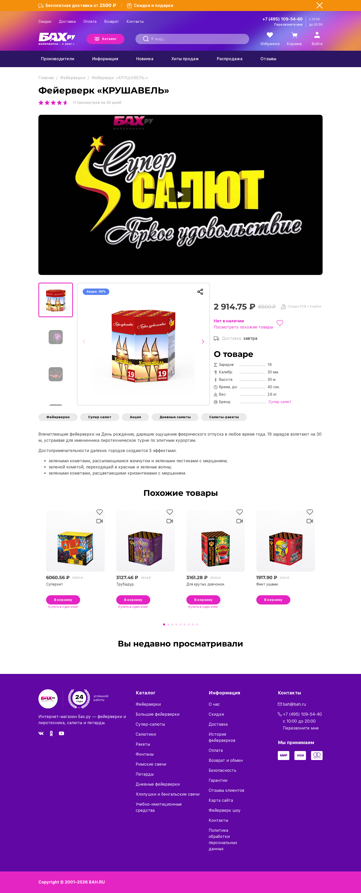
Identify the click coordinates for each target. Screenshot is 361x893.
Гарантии (218, 780)
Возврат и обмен (226, 760)
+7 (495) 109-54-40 (282, 19)
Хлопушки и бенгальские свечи (167, 794)
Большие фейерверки (157, 714)
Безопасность (222, 770)
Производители (57, 58)
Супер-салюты (150, 724)
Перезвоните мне (288, 24)
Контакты (135, 21)
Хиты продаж (185, 58)
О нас (214, 704)
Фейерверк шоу (225, 810)
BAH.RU (97, 882)
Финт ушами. (267, 584)
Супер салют (99, 417)
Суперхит (54, 584)
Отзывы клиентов (226, 790)
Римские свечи (151, 764)
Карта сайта (221, 800)
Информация (105, 58)
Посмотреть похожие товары (243, 327)
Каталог (109, 39)
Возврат (111, 21)
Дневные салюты (175, 417)
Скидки (44, 21)
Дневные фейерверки (158, 784)
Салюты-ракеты (224, 417)
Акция (135, 417)
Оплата (90, 21)
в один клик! (63, 607)
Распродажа (229, 58)
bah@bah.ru (294, 704)
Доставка (67, 21)
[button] (85, 344)
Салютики (146, 734)
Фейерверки (58, 417)
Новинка (144, 58)
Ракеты (143, 744)
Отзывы (268, 58)
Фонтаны (145, 754)
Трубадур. (125, 584)
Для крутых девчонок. (205, 584)
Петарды (145, 774)
